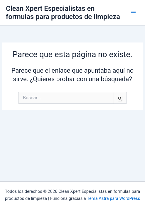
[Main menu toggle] (133, 12)
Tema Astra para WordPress (113, 198)
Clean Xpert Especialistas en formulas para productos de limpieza (63, 12)
